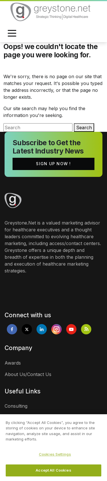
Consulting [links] (16, 406)
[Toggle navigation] (12, 33)
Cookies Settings (55, 454)
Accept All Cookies (53, 470)
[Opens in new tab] (12, 329)
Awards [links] (13, 363)
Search (84, 127)
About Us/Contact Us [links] (28, 374)
